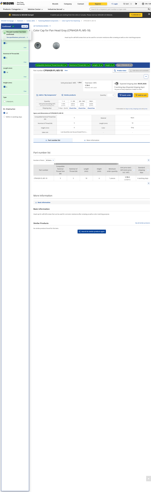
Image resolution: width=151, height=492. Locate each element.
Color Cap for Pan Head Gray (71, 21)
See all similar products (142, 223)
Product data (120, 71)
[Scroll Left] (55, 164)
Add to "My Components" (48, 95)
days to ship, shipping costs (133, 108)
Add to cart (140, 95)
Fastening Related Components (48, 21)
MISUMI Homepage (7, 21)
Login (114, 4)
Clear (25, 47)
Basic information (44, 202)
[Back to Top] (148, 478)
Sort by (134, 170)
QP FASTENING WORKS (40, 26)
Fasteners (20, 21)
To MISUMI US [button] (136, 15)
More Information (93, 140)
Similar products (70, 95)
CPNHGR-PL (9, 102)
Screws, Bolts (31, 21)
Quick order (125, 95)
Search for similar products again (93, 231)
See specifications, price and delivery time (16, 37)
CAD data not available (141, 71)
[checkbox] (15, 43)
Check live (72, 108)
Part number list (54, 140)
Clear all (24, 26)
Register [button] (98, 4)
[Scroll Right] (118, 164)
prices (145, 108)
